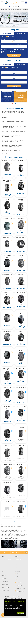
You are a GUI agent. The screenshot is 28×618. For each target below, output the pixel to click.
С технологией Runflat (8, 51)
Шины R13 (5, 552)
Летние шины (5, 562)
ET (1, 75)
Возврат (19, 574)
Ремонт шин (5, 584)
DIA (15, 75)
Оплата (19, 579)
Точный (2, 67)
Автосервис (4, 578)
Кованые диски (19, 567)
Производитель (18, 44)
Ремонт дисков (5, 587)
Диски (6, 9)
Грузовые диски (19, 559)
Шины (2, 9)
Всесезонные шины (6, 559)
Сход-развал (5, 581)
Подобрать (14, 55)
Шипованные (6, 49)
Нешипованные (20, 49)
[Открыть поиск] (22, 2)
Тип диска (3, 80)
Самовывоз (19, 576)
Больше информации (14, 610)
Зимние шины (5, 565)
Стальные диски (19, 562)
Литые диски (19, 565)
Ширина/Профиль (18, 39)
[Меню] (2, 2)
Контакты (11, 9)
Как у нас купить (21, 588)
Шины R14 (15, 552)
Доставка (19, 582)
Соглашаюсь (21, 613)
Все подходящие (12, 67)
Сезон (2, 44)
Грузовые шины (5, 567)
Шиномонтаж (18, 9)
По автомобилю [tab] (7, 33)
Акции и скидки (20, 591)
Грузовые (12, 36)
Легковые (3, 36)
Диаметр (3, 39)
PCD (15, 70)
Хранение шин (5, 590)
